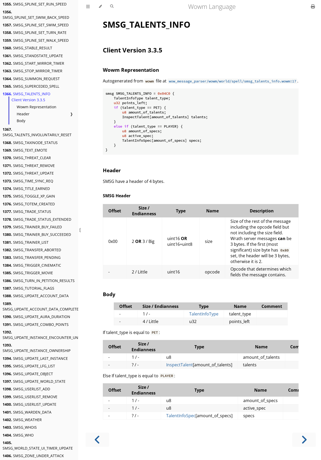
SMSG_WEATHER (22, 419)
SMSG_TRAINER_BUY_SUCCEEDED (37, 234)
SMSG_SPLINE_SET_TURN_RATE (35, 32)
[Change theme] (100, 6)
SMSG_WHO (18, 435)
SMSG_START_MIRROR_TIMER (33, 63)
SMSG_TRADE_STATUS (27, 211)
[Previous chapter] (97, 440)
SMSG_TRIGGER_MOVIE (28, 272)
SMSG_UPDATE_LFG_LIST (29, 365)
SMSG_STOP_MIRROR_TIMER (32, 70)
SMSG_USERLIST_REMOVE (30, 396)
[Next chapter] (304, 440)
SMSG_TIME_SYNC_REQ (28, 180)
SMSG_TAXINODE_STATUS (30, 142)
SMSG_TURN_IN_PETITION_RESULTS (39, 280)
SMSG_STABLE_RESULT (27, 47)
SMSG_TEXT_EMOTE (25, 150)
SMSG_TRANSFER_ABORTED (32, 249)
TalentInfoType (203, 314)
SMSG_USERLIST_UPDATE (29, 404)
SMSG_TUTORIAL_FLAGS (28, 288)
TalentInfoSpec (180, 416)
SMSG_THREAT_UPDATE (28, 173)
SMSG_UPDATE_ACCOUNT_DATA (36, 295)
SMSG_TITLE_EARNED (26, 188)
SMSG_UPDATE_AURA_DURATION (36, 316)
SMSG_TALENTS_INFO (26, 93)
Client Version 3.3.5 (28, 99)
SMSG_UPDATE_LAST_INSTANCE (35, 358)
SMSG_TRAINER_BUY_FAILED (32, 226)
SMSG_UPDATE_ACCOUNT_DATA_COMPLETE (41, 306)
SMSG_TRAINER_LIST (26, 242)
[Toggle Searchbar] (112, 6)
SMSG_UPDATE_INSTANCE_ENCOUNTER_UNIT (42, 335)
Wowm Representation (36, 106)
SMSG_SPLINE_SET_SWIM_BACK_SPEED (36, 14)
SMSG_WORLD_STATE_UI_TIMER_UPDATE (38, 445)
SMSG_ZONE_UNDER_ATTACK (33, 455)
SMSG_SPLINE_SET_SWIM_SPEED (36, 24)
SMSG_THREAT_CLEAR (27, 157)
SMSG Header (116, 196)
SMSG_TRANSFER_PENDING (32, 257)
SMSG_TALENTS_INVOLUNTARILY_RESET (37, 132)
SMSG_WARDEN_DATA (27, 412)
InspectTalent (179, 365)
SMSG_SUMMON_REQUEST (31, 78)
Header (23, 113)
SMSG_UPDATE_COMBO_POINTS (36, 324)
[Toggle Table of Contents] (88, 6)
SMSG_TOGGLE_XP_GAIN (29, 196)
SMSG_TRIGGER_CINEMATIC (32, 265)
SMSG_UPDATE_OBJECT (28, 373)
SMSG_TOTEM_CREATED (29, 203)
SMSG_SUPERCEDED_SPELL (31, 86)
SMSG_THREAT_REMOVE (29, 165)
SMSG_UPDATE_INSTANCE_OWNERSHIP (36, 348)
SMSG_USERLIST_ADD (26, 388)
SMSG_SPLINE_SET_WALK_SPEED (36, 40)
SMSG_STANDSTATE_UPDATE (33, 55)
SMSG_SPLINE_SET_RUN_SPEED (35, 4)
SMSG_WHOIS (20, 427)
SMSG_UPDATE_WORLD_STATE (34, 381)
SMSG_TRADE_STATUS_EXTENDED (37, 219)
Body (21, 120)
